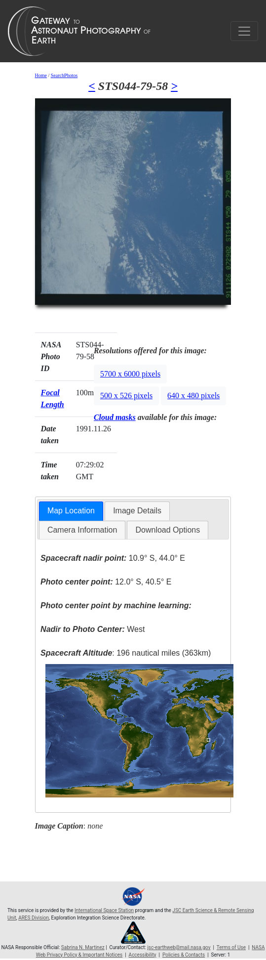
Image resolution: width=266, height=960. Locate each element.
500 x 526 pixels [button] (126, 395)
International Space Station (104, 910)
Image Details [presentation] (137, 510)
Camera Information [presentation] (82, 530)
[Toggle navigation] (244, 31)
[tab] (71, 511)
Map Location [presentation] (71, 510)
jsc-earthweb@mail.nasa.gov (178, 947)
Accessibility (142, 955)
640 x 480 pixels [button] (193, 395)
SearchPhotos (64, 75)
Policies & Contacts (183, 955)
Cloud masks (115, 417)
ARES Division (33, 917)
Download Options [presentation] (167, 530)
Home (41, 75)
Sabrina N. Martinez (83, 947)
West (92, 629)
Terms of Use (231, 947)
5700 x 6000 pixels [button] (130, 374)
